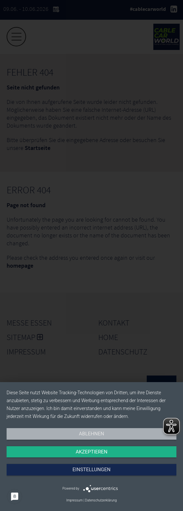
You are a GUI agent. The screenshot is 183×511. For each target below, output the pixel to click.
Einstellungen (91, 470)
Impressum (74, 500)
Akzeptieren (91, 452)
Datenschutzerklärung (101, 500)
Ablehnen (91, 434)
